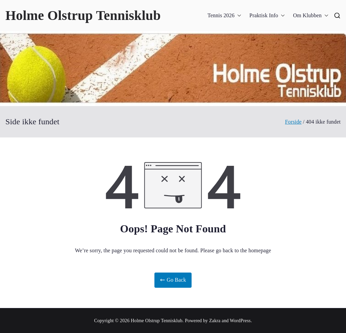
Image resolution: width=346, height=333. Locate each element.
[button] (237, 16)
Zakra (214, 320)
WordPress (240, 320)
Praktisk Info (267, 16)
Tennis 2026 (224, 16)
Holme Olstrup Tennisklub (83, 15)
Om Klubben (310, 16)
